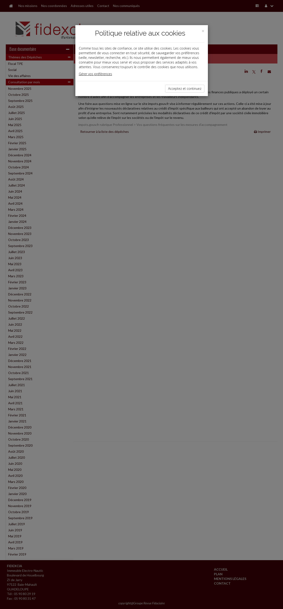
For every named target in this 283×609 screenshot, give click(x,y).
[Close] (203, 31)
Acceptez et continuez (184, 88)
